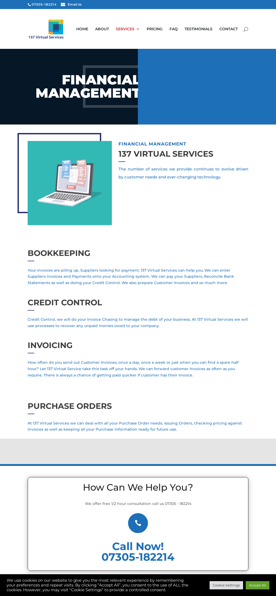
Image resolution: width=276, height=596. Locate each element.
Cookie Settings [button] (226, 585)
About (117, 29)
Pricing (170, 29)
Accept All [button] (257, 585)
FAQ (189, 29)
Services (140, 29)
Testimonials (214, 29)
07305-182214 (138, 556)
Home (97, 29)
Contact (100, 51)
